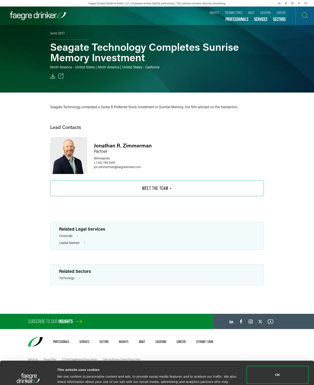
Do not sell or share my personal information (277, 370)
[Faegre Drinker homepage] (38, 16)
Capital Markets (72, 243)
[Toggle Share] (61, 76)
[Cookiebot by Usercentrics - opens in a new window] (28, 376)
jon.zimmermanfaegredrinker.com (117, 167)
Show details (67, 375)
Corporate (68, 236)
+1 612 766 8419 (104, 162)
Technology (69, 278)
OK (277, 351)
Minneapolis (102, 158)
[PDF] (53, 76)
